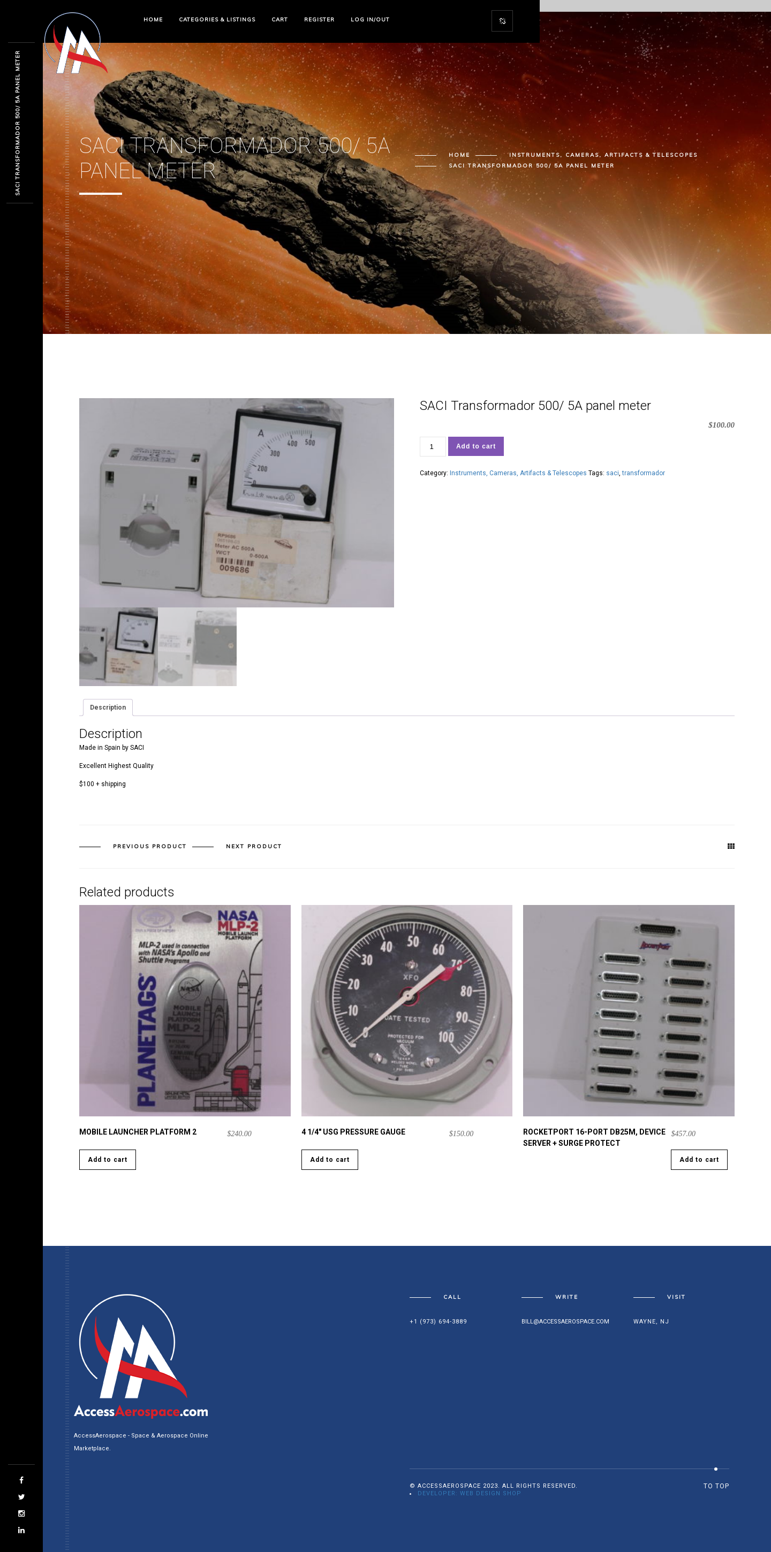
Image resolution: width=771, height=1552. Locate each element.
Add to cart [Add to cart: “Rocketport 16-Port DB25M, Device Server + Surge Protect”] (699, 1159)
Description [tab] (108, 707)
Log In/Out (370, 19)
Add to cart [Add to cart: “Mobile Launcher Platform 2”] (107, 1159)
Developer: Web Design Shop (469, 1493)
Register (319, 19)
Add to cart (476, 446)
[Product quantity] (432, 447)
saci (612, 473)
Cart (279, 19)
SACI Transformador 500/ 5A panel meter (17, 123)
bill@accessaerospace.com (565, 1321)
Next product (254, 846)
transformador (643, 473)
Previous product (150, 846)
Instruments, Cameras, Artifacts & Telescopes (603, 154)
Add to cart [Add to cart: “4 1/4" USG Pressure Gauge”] (330, 1159)
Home (153, 19)
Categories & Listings (217, 19)
